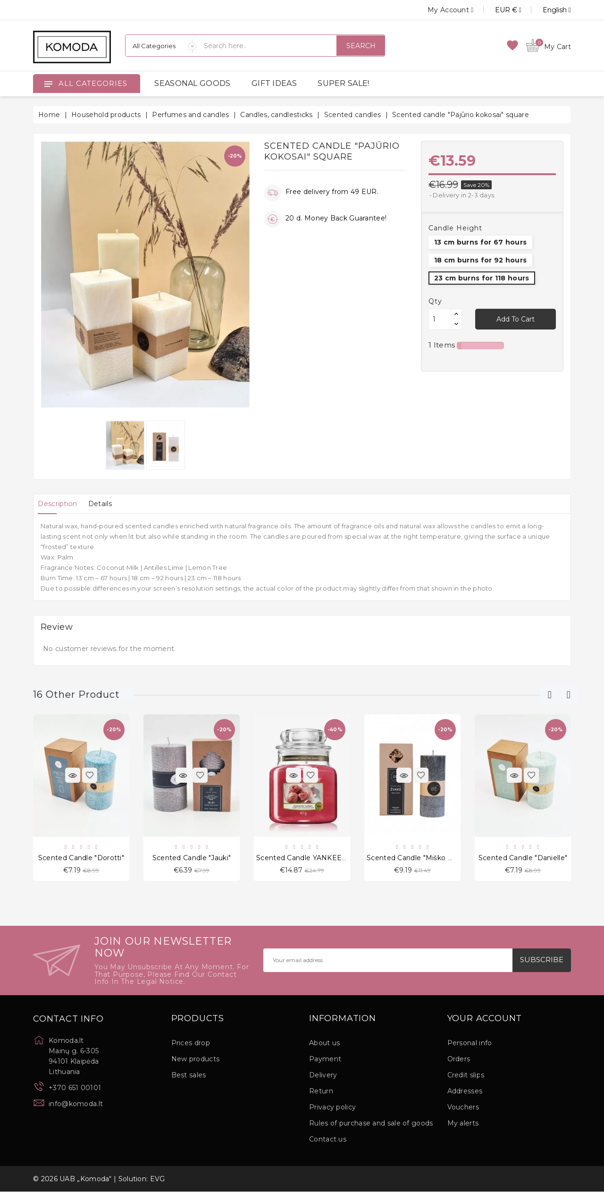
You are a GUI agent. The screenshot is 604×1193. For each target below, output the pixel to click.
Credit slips (466, 1076)
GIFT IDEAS (274, 83)
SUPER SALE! (343, 83)
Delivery (323, 1076)
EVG (157, 1180)
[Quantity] (439, 319)
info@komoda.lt (76, 1104)
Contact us (327, 1140)
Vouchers (463, 1108)
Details (108, 503)
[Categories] (161, 45)
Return (321, 1092)
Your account (484, 1019)
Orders (458, 1060)
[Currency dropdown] (497, 10)
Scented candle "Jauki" (191, 858)
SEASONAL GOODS (192, 83)
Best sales (188, 1076)
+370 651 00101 (75, 1088)
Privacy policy (332, 1108)
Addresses (465, 1092)
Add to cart (515, 319)
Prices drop (190, 1044)
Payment (325, 1060)
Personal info (469, 1044)
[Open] (48, 84)
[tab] (60, 503)
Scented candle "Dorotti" (81, 858)
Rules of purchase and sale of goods (371, 1124)
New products (195, 1060)
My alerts (463, 1124)
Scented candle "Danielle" (523, 858)
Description (60, 503)
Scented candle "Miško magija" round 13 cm (443, 858)
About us (324, 1044)
